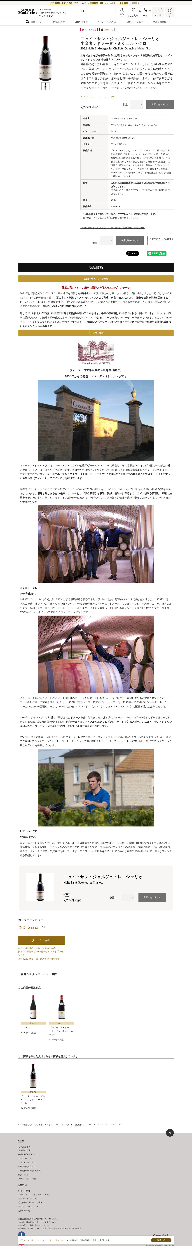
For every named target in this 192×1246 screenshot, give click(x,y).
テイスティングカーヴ (28, 1190)
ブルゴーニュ (128, 124)
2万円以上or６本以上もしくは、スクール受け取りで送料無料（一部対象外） (118, 227)
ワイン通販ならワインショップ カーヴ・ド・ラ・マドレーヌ (28, 12)
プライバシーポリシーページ (32, 1240)
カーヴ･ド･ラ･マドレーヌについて (34, 1186)
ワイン (114, 143)
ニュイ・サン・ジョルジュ (151, 124)
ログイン (127, 15)
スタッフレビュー (134, 21)
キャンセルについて (27, 1158)
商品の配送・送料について (30, 1151)
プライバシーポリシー (28, 1197)
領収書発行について (27, 1161)
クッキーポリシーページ (56, 1240)
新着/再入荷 (59, 21)
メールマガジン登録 (27, 1171)
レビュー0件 (106, 97)
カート (147, 15)
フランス (115, 124)
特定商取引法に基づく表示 (30, 1193)
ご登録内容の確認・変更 (29, 1164)
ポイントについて (26, 1154)
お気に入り (137, 15)
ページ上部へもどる (170, 1130)
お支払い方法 (24, 1147)
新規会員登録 (159, 21)
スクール (158, 15)
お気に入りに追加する (154, 239)
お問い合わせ (24, 1200)
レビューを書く (44, 939)
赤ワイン (124, 143)
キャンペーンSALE (107, 21)
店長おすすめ (81, 21)
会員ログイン (24, 1168)
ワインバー (169, 14)
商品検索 (78, 1122)
